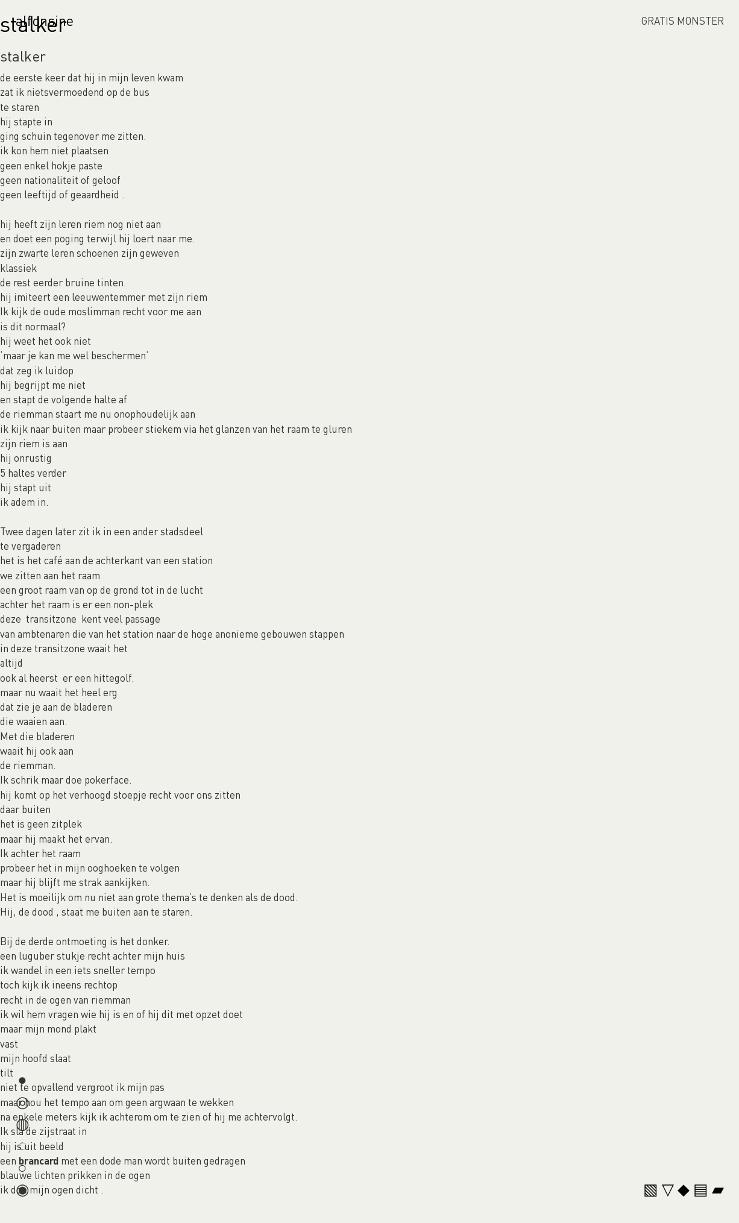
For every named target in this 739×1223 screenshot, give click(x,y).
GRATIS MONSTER (682, 20)
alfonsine (45, 20)
